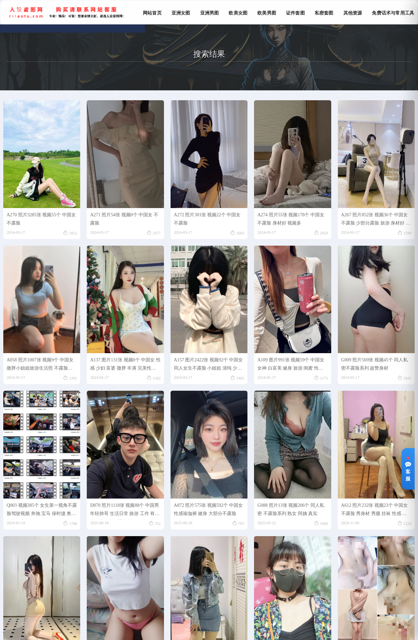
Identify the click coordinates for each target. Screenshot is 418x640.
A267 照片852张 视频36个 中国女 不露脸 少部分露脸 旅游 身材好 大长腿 (375, 220)
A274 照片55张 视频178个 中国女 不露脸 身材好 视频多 (290, 219)
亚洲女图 (181, 13)
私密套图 (324, 13)
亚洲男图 (209, 13)
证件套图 (295, 13)
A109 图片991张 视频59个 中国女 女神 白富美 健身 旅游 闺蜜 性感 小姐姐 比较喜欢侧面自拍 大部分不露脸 (290, 365)
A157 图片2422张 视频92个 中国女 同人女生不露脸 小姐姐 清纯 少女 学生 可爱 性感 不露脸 (208, 365)
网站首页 (152, 13)
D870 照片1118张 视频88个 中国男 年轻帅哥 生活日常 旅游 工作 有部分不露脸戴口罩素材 (124, 511)
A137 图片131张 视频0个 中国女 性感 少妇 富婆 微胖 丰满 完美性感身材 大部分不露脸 (125, 365)
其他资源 (352, 13)
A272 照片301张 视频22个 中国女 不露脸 (207, 219)
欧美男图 (266, 13)
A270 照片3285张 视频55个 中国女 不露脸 (41, 219)
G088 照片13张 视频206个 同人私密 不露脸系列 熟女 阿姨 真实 (290, 509)
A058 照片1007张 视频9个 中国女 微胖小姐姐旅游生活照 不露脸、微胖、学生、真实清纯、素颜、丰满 (41, 365)
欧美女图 (238, 13)
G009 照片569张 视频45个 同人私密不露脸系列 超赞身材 (374, 364)
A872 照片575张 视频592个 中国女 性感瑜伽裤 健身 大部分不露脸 (208, 509)
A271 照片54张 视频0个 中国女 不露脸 (124, 219)
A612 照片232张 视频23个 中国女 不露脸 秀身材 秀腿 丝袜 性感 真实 (374, 511)
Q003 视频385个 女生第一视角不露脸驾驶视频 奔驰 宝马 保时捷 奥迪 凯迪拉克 (42, 511)
